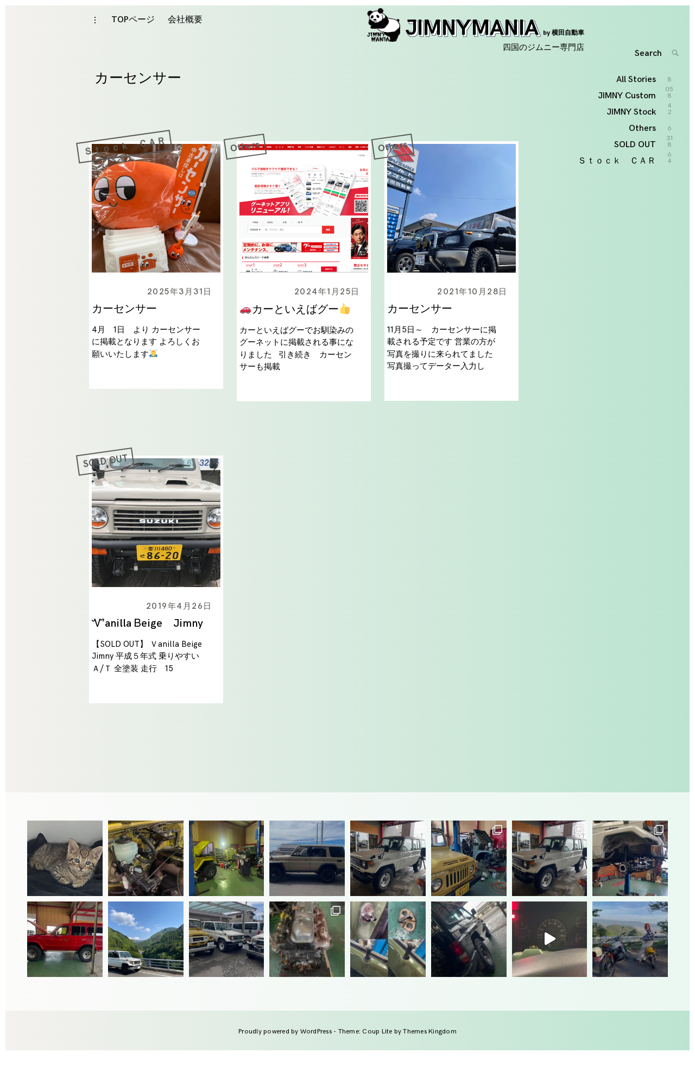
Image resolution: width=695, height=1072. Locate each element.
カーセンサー (124, 325)
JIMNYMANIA (475, 36)
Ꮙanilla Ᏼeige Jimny (154, 639)
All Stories (636, 116)
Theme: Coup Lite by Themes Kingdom (397, 1048)
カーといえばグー (295, 325)
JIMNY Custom (627, 132)
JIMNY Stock (631, 148)
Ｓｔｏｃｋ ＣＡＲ (124, 163)
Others (245, 162)
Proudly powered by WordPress (285, 1048)
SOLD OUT (107, 477)
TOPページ (133, 28)
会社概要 (185, 28)
